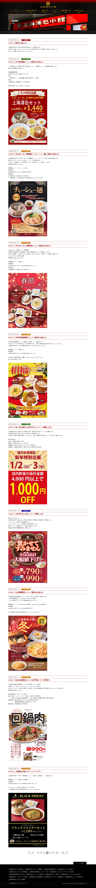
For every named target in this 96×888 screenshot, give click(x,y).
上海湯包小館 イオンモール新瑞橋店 (18, 871)
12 (63, 852)
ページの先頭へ (81, 863)
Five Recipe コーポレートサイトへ (18, 883)
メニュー (55, 11)
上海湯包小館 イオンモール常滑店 (34, 874)
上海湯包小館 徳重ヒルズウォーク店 (38, 871)
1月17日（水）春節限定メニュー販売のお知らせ (33, 246)
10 (57, 852)
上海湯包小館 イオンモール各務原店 (53, 877)
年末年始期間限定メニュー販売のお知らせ (30, 337)
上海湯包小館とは (31, 11)
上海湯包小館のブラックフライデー (28, 771)
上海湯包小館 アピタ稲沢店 (16, 869)
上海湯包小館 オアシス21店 (52, 874)
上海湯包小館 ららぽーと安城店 (17, 879)
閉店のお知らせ (21, 43)
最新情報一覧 (66, 11)
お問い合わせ (79, 11)
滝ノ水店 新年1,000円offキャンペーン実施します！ (34, 427)
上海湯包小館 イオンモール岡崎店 (33, 869)
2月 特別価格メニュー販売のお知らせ (29, 62)
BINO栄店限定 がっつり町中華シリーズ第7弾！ (32, 680)
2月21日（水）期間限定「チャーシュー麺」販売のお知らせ (37, 154)
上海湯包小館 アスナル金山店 (64, 869)
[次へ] (67, 852)
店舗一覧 (44, 11)
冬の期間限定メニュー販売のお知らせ (29, 592)
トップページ (16, 11)
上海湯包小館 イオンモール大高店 (18, 877)
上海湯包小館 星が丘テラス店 (16, 874)
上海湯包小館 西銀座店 (50, 869)
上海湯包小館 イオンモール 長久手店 (70, 874)
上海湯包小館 (48, 4)
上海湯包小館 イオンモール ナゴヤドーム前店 (61, 871)
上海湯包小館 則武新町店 (36, 877)
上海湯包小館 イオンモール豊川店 (73, 877)
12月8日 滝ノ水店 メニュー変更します (29, 514)
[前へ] (29, 852)
